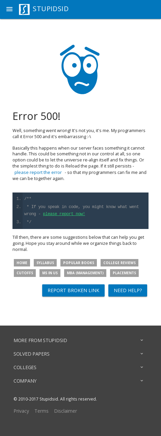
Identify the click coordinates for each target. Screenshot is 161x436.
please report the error (38, 172)
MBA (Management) (85, 273)
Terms (41, 411)
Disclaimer (65, 411)
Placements (124, 273)
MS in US (50, 273)
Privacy (21, 411)
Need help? (128, 290)
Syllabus (45, 262)
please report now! (64, 214)
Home (22, 262)
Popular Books (78, 262)
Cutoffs (25, 273)
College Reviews (119, 262)
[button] (9, 9)
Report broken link (73, 290)
